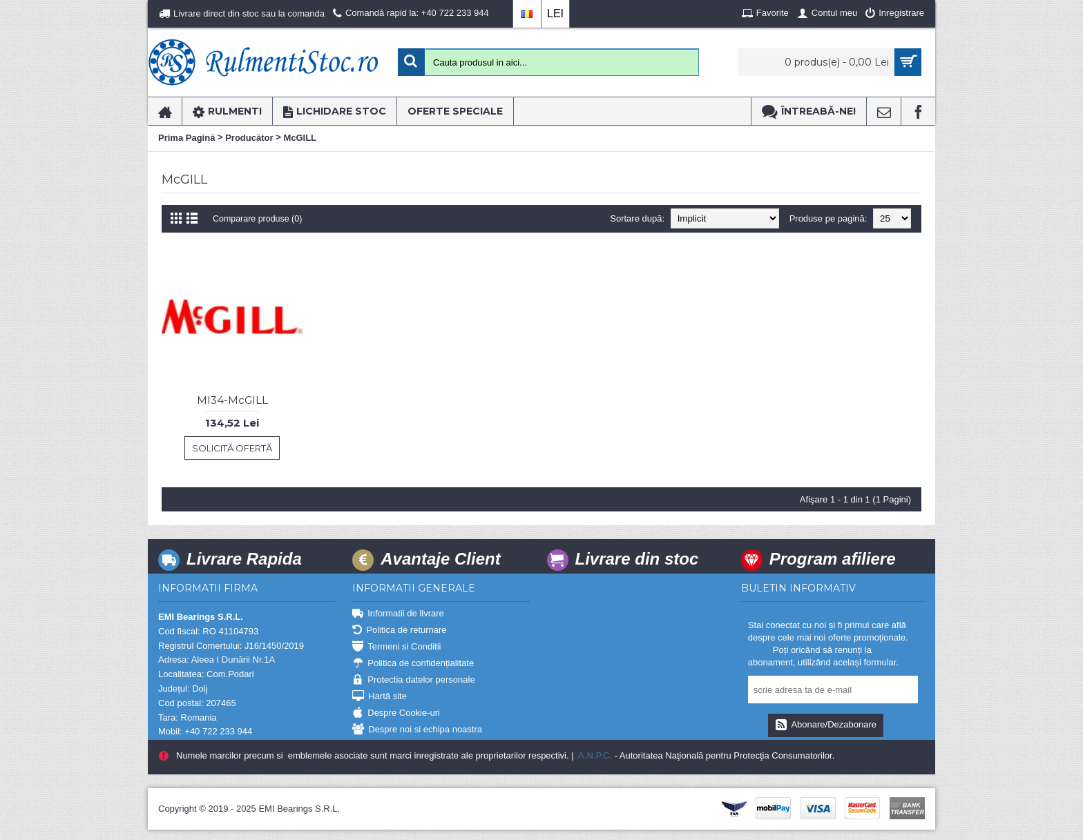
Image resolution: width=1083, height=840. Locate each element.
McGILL (299, 138)
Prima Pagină (186, 138)
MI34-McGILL (232, 400)
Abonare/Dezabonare (825, 725)
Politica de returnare (399, 630)
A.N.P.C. (594, 755)
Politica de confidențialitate (413, 664)
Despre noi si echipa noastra (417, 730)
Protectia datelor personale (413, 680)
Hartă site (379, 697)
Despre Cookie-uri (396, 713)
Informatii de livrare (398, 614)
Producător (249, 138)
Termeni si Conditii (396, 647)
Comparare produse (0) (259, 218)
